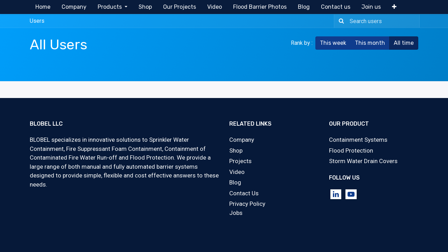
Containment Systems (358, 139)
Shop (236, 150)
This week (333, 43)
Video (237, 171)
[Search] (340, 21)
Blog (235, 182)
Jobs (236, 212)
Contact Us (244, 193)
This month (370, 43)
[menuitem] (43, 7)
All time (404, 43)
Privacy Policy (247, 203)
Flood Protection (351, 150)
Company (241, 139)
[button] (394, 7)
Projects (240, 161)
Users (37, 21)
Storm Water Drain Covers (363, 161)
